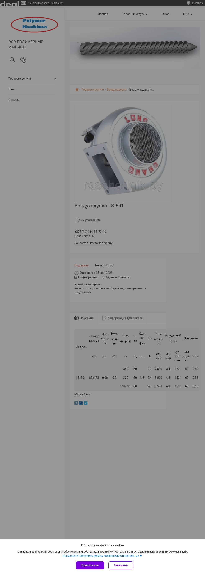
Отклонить (121, 565)
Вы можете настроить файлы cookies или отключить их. (101, 556)
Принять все (90, 565)
